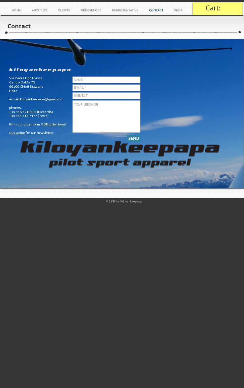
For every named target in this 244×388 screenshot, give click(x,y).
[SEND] (133, 138)
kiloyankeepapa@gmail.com (41, 99)
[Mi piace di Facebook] (210, 26)
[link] (218, 8)
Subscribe (17, 133)
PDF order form (53, 124)
